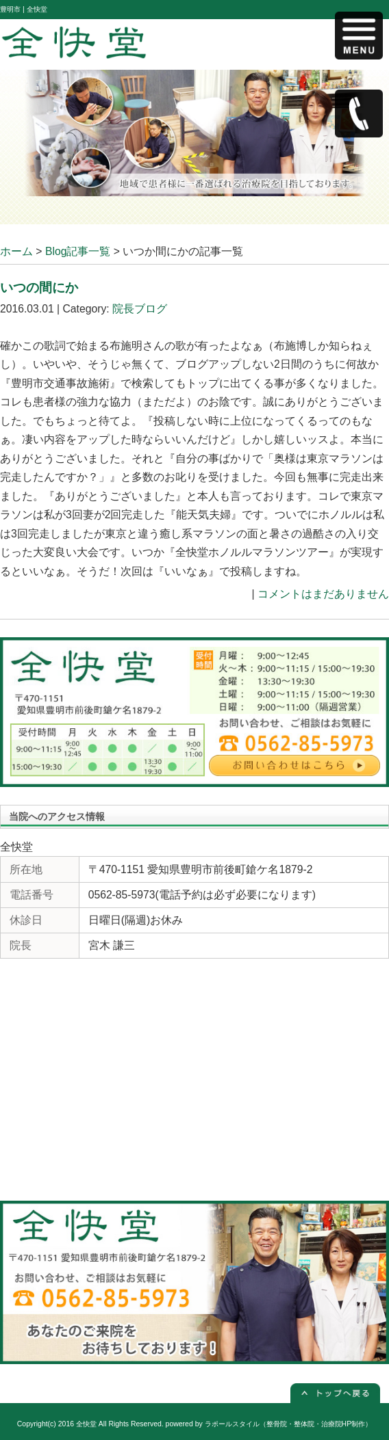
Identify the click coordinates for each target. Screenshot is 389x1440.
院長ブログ (139, 309)
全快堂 (86, 1424)
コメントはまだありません (323, 594)
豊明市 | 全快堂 (23, 9)
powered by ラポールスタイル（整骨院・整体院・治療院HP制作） (269, 1424)
